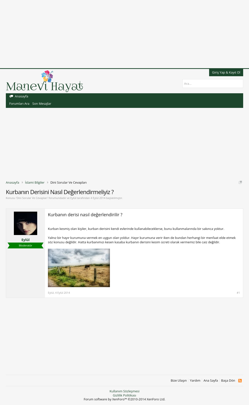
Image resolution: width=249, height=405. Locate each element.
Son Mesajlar (41, 103)
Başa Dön (228, 380)
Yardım (195, 380)
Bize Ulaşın (179, 380)
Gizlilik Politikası (124, 395)
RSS (240, 380)
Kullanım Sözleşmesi (124, 391)
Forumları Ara (19, 103)
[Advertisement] (124, 34)
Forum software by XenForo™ (124, 399)
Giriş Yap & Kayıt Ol (226, 72)
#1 (238, 292)
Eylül (73, 198)
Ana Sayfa (211, 380)
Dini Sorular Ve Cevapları (32, 198)
